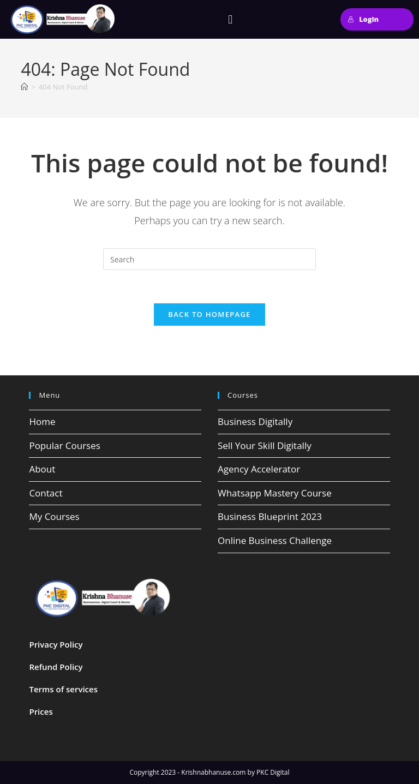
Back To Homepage (209, 314)
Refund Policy (55, 666)
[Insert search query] (209, 259)
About (42, 469)
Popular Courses (64, 445)
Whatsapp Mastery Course (275, 493)
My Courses (54, 516)
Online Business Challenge (275, 540)
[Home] (24, 87)
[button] (230, 19)
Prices (40, 711)
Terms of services (63, 689)
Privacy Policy (55, 644)
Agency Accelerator (259, 469)
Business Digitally (255, 421)
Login (363, 19)
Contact (45, 493)
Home (42, 421)
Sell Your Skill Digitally (265, 445)
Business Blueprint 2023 (270, 516)
